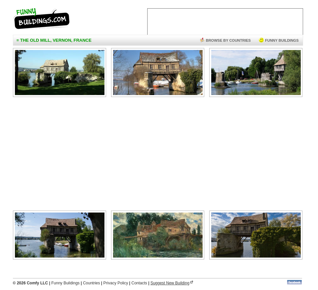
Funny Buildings (65, 283)
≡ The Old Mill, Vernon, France (54, 40)
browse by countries (225, 40)
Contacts (139, 283)
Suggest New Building (170, 283)
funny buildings (278, 40)
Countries (91, 283)
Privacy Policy (115, 283)
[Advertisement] (157, 155)
